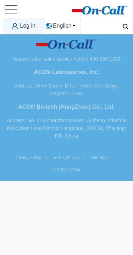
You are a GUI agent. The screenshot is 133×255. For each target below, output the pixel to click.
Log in (28, 26)
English (62, 26)
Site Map (99, 157)
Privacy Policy (28, 157)
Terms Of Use (66, 157)
